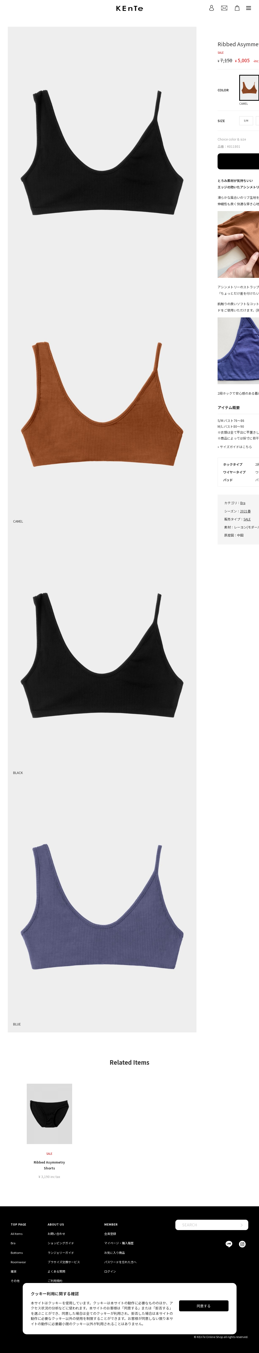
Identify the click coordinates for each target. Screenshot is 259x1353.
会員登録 (110, 1233)
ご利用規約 (55, 1280)
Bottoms (17, 1252)
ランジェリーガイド (61, 1252)
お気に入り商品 (114, 1252)
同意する (204, 1305)
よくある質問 (56, 1271)
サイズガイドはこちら (236, 446)
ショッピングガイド (61, 1243)
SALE (247, 519)
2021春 (245, 511)
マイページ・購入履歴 (119, 1243)
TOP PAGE (18, 1224)
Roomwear (18, 1262)
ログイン (110, 1271)
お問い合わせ (56, 1233)
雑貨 (14, 1271)
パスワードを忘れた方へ (120, 1262)
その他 (15, 1280)
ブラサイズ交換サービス (64, 1262)
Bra (242, 502)
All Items (16, 1233)
